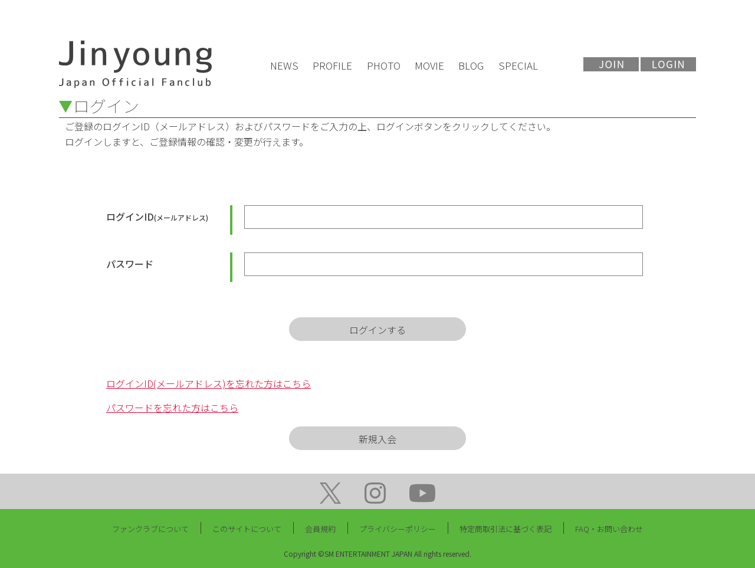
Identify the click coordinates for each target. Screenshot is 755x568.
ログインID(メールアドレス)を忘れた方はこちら (208, 383)
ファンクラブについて (150, 528)
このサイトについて (246, 528)
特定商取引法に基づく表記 (505, 528)
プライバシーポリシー (397, 528)
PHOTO (384, 65)
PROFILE (332, 65)
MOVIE (429, 65)
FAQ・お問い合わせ (609, 528)
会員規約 (320, 528)
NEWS (284, 65)
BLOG (471, 65)
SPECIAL (518, 65)
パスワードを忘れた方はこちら (172, 407)
